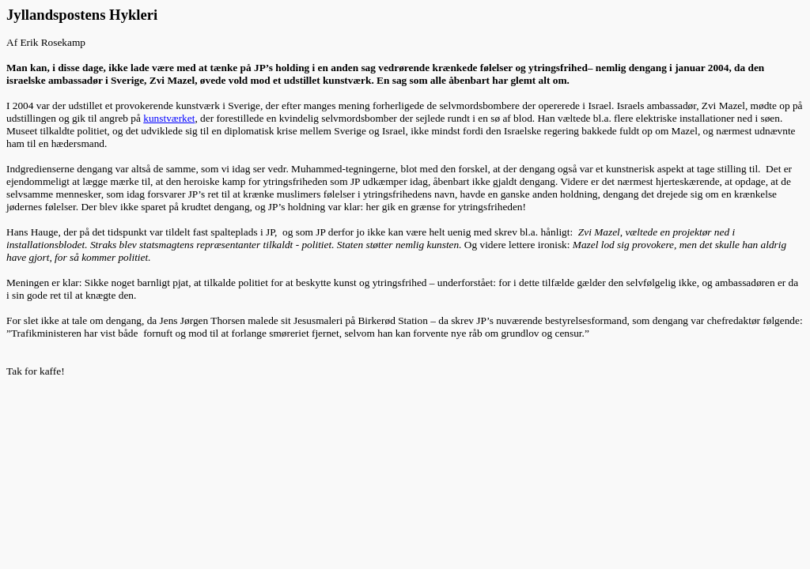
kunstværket (169, 118)
